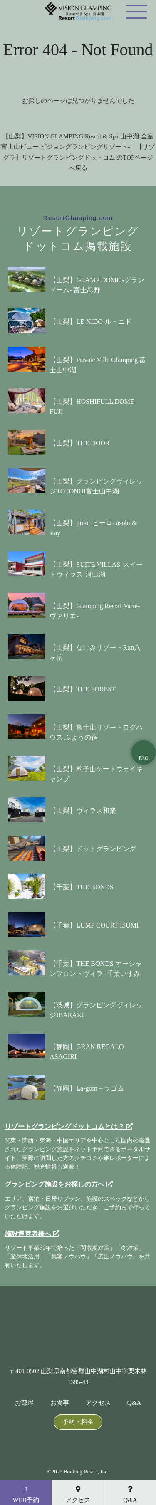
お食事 (59, 1403)
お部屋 (24, 1403)
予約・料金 (78, 1422)
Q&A (134, 1403)
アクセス (98, 1403)
